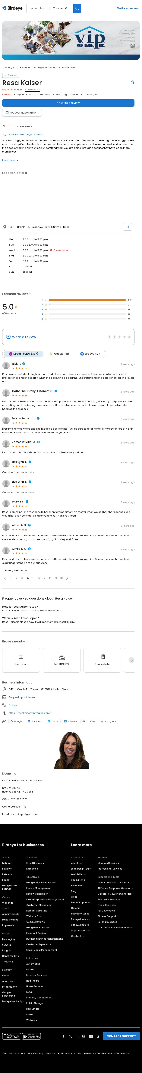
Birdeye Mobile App (13, 1001)
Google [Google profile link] (16, 720)
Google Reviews (35, 921)
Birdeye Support (107, 916)
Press (74, 896)
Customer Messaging (39, 904)
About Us (76, 862)
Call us (13, 705)
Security (50, 1053)
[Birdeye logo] (13, 8)
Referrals (7, 874)
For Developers (106, 910)
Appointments (10, 913)
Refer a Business (107, 921)
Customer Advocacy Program (115, 927)
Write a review (128, 8)
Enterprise (32, 868)
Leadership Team (81, 868)
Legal (29, 991)
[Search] (77, 8)
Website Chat (34, 916)
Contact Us (77, 936)
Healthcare (32, 980)
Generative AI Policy (94, 1053)
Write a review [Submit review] (68, 103)
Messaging (8, 939)
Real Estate (32, 1008)
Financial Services (36, 975)
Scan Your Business (109, 899)
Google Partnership (9, 994)
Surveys (6, 944)
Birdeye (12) (88, 354)
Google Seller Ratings (9, 887)
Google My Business (38, 927)
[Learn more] (71, 749)
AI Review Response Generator (115, 888)
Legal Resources (80, 930)
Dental (30, 969)
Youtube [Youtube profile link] (89, 720)
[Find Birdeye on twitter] (70, 1036)
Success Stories (80, 913)
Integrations (9, 986)
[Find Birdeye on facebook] (63, 1036)
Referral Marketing (36, 910)
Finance (25, 67)
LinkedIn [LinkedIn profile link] (70, 720)
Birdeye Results (80, 924)
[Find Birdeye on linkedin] (77, 1036)
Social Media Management (41, 949)
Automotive (33, 963)
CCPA (77, 1053)
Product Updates (81, 902)
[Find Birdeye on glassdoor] (98, 1036)
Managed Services (108, 862)
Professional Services (110, 868)
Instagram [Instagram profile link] (108, 720)
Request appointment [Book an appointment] (22, 112)
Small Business (35, 862)
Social (5, 908)
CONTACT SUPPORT (121, 1036)
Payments (8, 925)
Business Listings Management (44, 938)
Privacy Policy (35, 1053)
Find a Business (107, 904)
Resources (77, 885)
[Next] (131, 660)
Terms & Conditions (14, 1053)
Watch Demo (79, 874)
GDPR (60, 1053)
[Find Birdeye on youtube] (91, 1036)
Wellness (31, 1019)
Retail (29, 1014)
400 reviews (32, 89)
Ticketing (7, 961)
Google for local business (41, 882)
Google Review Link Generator (115, 893)
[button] (5, 577)
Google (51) (58, 354)
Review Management (38, 888)
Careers (75, 907)
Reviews (7, 868)
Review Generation (37, 893)
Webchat (7, 902)
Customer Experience (38, 944)
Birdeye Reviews (80, 919)
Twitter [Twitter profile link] (53, 720)
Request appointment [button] (22, 697)
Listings (6, 862)
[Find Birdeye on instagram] (83, 1036)
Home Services (34, 986)
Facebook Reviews (36, 933)
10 (61, 578)
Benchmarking (10, 955)
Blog (73, 891)
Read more (10, 160)
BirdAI (5, 975)
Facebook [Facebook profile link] (35, 720)
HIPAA (68, 1053)
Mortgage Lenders (45, 67)
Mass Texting (10, 919)
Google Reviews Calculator (113, 882)
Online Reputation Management (45, 899)
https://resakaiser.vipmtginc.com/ (30, 713)
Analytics (7, 981)
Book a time (78, 879)
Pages (5, 879)
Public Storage (34, 1003)
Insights (7, 950)
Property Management (39, 997)
